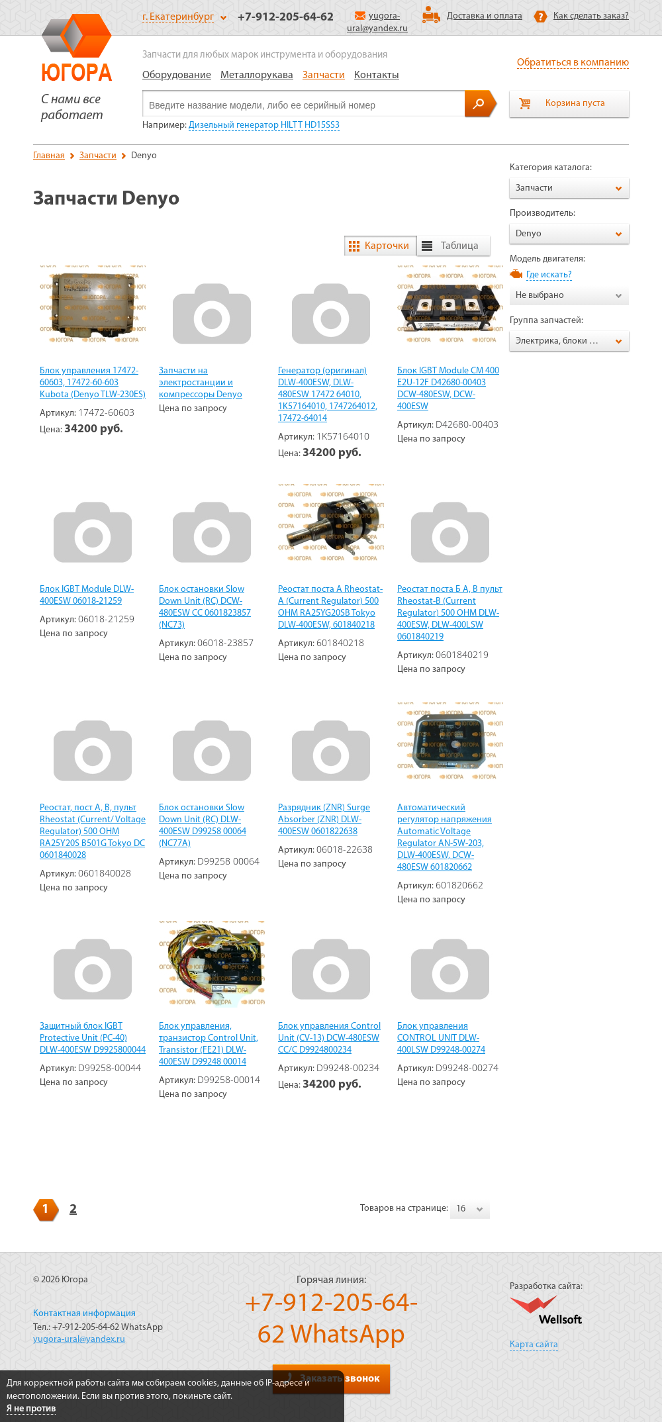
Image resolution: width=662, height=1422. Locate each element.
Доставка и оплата (484, 16)
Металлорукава (256, 75)
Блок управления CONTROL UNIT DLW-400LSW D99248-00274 (441, 1038)
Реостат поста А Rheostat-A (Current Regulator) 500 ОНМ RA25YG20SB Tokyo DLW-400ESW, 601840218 (330, 607)
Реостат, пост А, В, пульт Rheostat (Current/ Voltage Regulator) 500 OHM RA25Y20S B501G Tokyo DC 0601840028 (93, 832)
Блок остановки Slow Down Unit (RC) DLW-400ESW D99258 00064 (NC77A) (202, 826)
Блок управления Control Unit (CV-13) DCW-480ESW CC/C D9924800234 (329, 1038)
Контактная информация (84, 1314)
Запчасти (324, 75)
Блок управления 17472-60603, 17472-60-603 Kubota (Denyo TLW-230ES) (93, 383)
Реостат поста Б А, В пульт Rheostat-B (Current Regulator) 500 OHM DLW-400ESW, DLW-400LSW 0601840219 (449, 613)
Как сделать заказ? (591, 16)
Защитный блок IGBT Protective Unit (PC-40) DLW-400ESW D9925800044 (93, 1038)
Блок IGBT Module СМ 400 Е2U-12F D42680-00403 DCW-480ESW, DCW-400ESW (448, 389)
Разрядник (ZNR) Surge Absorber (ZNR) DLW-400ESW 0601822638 (324, 820)
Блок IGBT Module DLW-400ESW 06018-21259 (87, 595)
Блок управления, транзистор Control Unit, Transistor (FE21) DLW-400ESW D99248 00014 (208, 1044)
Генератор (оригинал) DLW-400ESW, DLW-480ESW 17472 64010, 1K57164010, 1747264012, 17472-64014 (327, 395)
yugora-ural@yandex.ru (79, 1340)
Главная (49, 156)
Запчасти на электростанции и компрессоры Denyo (200, 383)
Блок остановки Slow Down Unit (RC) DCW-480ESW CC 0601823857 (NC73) (205, 607)
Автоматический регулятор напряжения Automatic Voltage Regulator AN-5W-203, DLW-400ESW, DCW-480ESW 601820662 (444, 838)
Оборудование (176, 75)
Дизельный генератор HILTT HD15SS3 (264, 125)
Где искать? (549, 275)
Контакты (376, 75)
